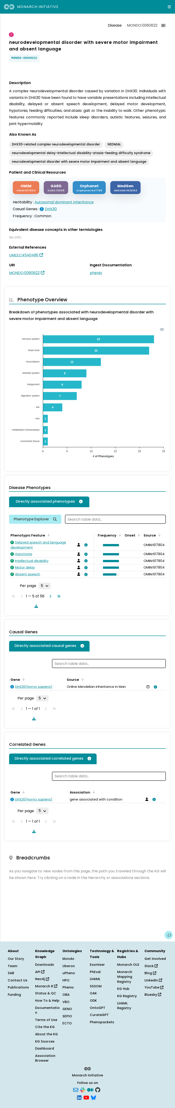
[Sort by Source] (158, 535)
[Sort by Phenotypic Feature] (48, 535)
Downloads (44, 964)
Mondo (68, 958)
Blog (150, 973)
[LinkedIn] (79, 1097)
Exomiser (97, 964)
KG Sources (44, 1041)
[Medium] (90, 1089)
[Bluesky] (93, 1097)
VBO (65, 1002)
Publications (18, 987)
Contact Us (17, 980)
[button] (110, 545)
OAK (93, 993)
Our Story (16, 958)
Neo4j (42, 979)
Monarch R (46, 986)
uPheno (68, 973)
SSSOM (96, 986)
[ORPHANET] (89, 187)
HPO (65, 980)
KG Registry (127, 996)
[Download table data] (35, 606)
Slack (151, 966)
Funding (14, 994)
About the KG (46, 1034)
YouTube (153, 987)
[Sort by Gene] (23, 679)
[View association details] (85, 545)
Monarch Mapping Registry (124, 977)
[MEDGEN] (125, 187)
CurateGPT (99, 1015)
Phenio (68, 987)
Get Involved (155, 958)
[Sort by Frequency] (119, 535)
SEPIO (67, 1016)
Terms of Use (46, 1020)
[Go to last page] (57, 596)
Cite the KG (45, 1027)
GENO (67, 1009)
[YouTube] (86, 1097)
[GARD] (56, 187)
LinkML (95, 979)
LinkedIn (153, 980)
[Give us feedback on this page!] (169, 935)
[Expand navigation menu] (169, 6)
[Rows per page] (45, 586)
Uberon (68, 966)
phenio (96, 272)
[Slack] (82, 1089)
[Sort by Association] (93, 792)
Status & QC (45, 993)
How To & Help (47, 1000)
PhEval (95, 972)
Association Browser (45, 1058)
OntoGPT (97, 1008)
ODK (93, 1000)
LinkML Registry (124, 1006)
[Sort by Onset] (138, 535)
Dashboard (44, 1048)
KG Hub (123, 988)
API (39, 972)
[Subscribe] (75, 1089)
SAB (11, 973)
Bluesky (152, 994)
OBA (65, 994)
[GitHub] (97, 1089)
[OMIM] (26, 187)
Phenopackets (102, 1022)
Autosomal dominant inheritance (64, 202)
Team (12, 966)
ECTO (67, 1023)
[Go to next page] (49, 596)
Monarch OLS (128, 964)
